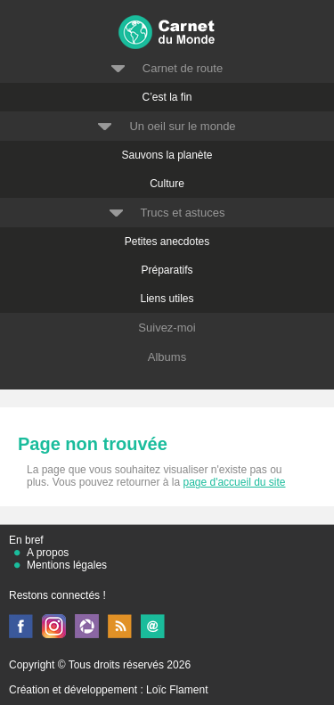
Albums (167, 357)
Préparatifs (166, 270)
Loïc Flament (177, 690)
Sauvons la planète (166, 155)
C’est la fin (166, 97)
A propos (48, 552)
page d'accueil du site (234, 482)
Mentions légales (67, 565)
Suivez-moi (166, 327)
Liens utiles (166, 298)
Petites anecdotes (167, 241)
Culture (167, 183)
